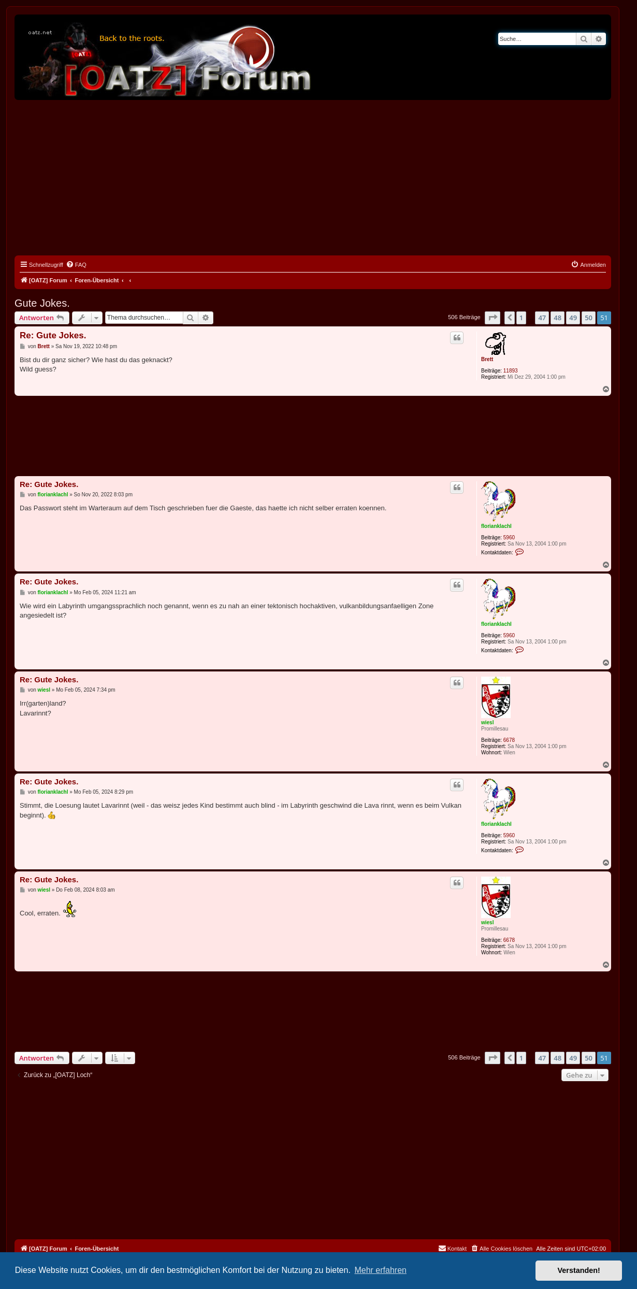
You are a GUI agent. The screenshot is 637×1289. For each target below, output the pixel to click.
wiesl (487, 722)
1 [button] (521, 317)
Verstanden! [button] (579, 1270)
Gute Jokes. (42, 303)
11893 (510, 371)
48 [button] (557, 317)
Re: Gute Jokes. (53, 335)
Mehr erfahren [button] (380, 1270)
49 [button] (573, 317)
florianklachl (496, 526)
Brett (487, 359)
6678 (509, 740)
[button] (492, 317)
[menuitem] (76, 265)
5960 (509, 537)
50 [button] (588, 317)
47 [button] (542, 317)
